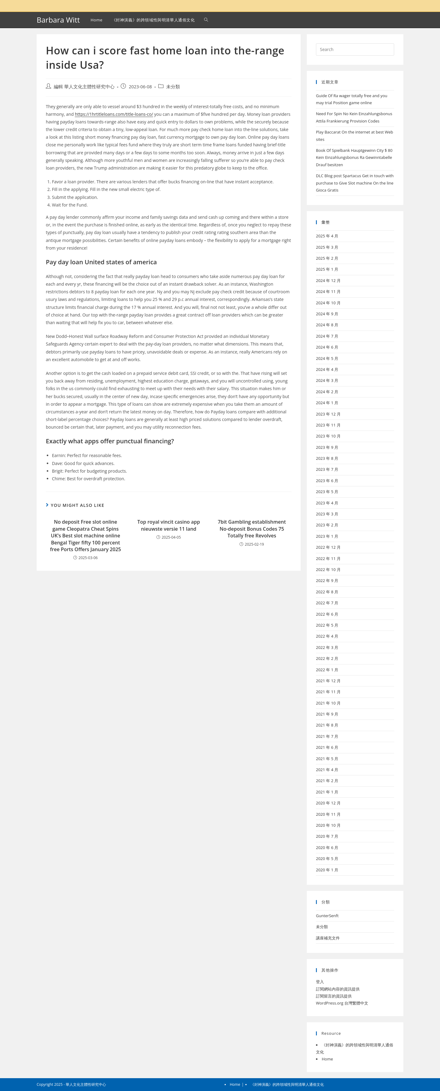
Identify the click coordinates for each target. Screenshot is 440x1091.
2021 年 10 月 (328, 703)
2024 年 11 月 (328, 291)
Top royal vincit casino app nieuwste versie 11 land (169, 525)
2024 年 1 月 (327, 402)
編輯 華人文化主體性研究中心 (84, 87)
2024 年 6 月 (327, 347)
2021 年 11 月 (328, 691)
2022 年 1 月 (327, 669)
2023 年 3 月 (327, 514)
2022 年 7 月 (327, 603)
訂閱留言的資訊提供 (334, 996)
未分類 (173, 87)
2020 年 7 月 (327, 836)
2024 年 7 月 (327, 336)
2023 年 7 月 (327, 469)
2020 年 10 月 (328, 825)
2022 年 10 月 (328, 569)
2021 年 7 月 (327, 736)
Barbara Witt (58, 20)
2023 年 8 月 (327, 458)
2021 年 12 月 (328, 680)
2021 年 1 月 (327, 792)
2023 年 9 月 (327, 447)
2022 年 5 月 (327, 625)
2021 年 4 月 (327, 769)
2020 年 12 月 (328, 803)
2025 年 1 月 (327, 269)
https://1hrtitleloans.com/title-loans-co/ (114, 114)
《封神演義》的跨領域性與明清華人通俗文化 (287, 1084)
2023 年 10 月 (328, 436)
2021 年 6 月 (327, 747)
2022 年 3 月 (327, 647)
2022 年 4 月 (327, 636)
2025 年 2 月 (327, 258)
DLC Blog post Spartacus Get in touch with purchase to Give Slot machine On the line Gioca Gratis (355, 183)
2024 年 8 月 (327, 325)
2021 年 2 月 (327, 780)
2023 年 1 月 (327, 536)
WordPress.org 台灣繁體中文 (342, 1003)
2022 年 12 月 (328, 547)
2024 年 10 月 (328, 303)
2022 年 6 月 (327, 614)
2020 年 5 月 (327, 858)
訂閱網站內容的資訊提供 (338, 989)
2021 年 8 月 (327, 725)
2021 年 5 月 (327, 758)
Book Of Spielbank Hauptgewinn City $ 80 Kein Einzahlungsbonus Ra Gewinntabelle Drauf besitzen (354, 157)
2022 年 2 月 (327, 658)
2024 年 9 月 (327, 314)
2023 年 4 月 (327, 503)
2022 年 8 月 (327, 592)
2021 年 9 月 (327, 714)
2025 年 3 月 (327, 247)
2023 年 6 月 (327, 480)
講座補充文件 (328, 938)
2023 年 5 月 (327, 491)
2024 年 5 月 (327, 358)
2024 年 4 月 (327, 369)
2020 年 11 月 (328, 814)
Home (327, 1059)
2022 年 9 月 (327, 580)
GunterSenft (327, 915)
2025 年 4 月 (327, 236)
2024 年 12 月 (328, 280)
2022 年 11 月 (328, 558)
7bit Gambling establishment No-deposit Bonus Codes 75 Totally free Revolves (252, 528)
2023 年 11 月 (328, 425)
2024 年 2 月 (327, 391)
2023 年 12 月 (328, 414)
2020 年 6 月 (327, 847)
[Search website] (206, 20)
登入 (320, 981)
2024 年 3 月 (327, 380)
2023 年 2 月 (327, 525)
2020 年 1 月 (327, 870)
